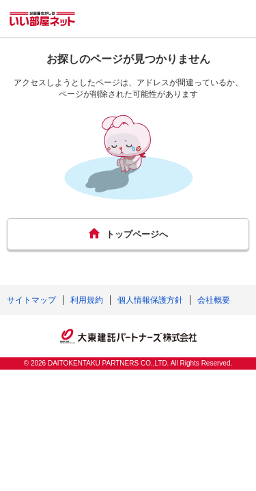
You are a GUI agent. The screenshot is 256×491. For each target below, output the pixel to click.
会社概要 (213, 300)
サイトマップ (31, 300)
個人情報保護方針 (150, 300)
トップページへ (137, 234)
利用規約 (86, 300)
